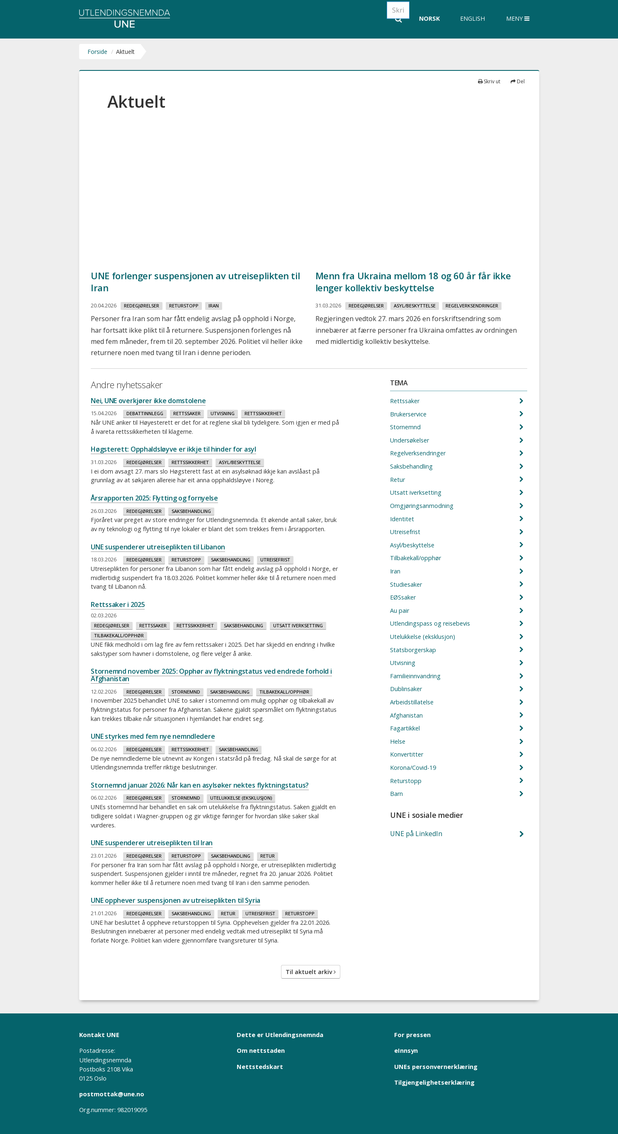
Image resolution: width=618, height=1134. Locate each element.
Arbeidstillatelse (412, 702)
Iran (213, 305)
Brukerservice (409, 414)
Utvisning (223, 413)
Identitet (403, 519)
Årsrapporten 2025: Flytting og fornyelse (154, 498)
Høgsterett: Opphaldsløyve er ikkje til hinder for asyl (173, 449)
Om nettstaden (261, 1050)
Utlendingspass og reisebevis (431, 623)
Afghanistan (407, 715)
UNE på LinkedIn (417, 833)
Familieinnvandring (416, 676)
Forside (97, 52)
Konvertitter (407, 754)
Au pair (400, 610)
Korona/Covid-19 (414, 767)
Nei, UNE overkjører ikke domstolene (148, 400)
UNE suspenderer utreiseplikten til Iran (152, 842)
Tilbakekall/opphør (119, 635)
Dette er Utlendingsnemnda (280, 1034)
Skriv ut (489, 81)
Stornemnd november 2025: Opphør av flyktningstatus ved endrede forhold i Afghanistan (211, 675)
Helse (398, 741)
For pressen (412, 1034)
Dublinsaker (407, 689)
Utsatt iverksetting (298, 625)
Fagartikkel (406, 728)
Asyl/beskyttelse (415, 305)
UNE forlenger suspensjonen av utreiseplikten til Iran (195, 281)
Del (518, 81)
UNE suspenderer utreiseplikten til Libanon (158, 546)
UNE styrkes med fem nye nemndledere (153, 736)
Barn (397, 794)
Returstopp (184, 305)
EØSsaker (403, 597)
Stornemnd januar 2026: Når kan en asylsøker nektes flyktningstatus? (200, 785)
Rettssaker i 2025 (118, 604)
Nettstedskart (260, 1066)
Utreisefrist (275, 559)
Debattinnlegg (144, 413)
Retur (267, 856)
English (472, 18)
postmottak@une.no (111, 1094)
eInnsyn (406, 1050)
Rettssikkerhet (263, 413)
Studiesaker (407, 584)
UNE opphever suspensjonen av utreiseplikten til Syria (175, 900)
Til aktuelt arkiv (311, 972)
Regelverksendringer (472, 305)
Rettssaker (187, 413)
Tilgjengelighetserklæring (434, 1082)
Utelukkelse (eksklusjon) (241, 798)
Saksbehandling (191, 511)
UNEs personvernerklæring (435, 1066)
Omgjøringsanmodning (422, 506)
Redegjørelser (141, 305)
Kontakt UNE (99, 1034)
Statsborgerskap (414, 650)
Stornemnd (186, 692)
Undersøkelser (410, 440)
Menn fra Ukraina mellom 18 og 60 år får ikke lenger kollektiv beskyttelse (413, 281)
